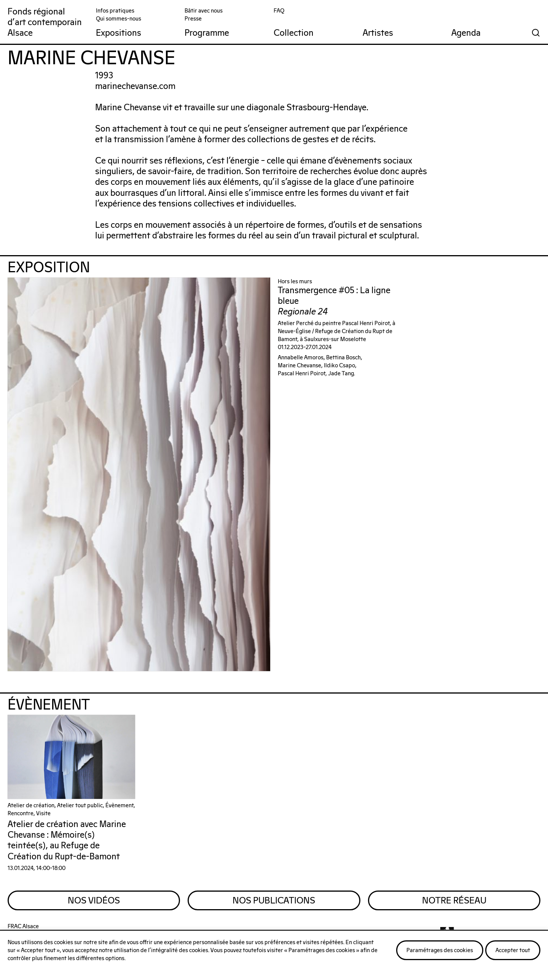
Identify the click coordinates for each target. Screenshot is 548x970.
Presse (193, 19)
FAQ (279, 11)
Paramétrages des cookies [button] (439, 950)
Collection (294, 33)
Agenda (466, 33)
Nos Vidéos (94, 900)
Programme (207, 33)
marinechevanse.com (135, 86)
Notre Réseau (454, 900)
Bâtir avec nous (204, 11)
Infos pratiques (115, 11)
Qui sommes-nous (118, 19)
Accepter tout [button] (512, 950)
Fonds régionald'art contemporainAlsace (45, 23)
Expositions (118, 33)
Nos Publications (274, 900)
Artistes (378, 33)
